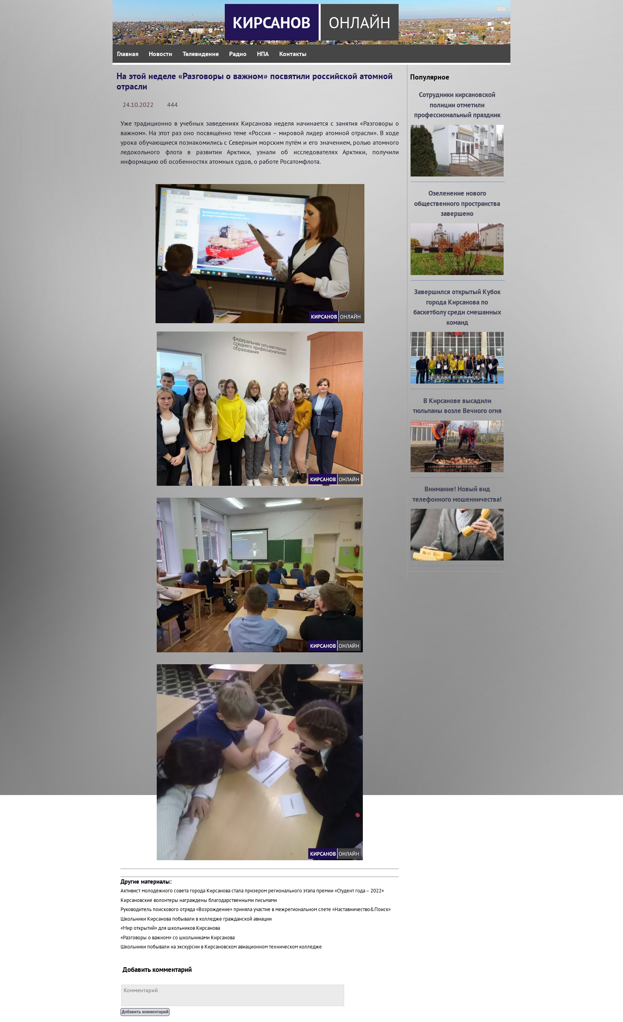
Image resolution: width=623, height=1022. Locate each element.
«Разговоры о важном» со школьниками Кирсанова (178, 937)
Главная (127, 54)
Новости (160, 54)
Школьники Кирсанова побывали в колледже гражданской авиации (196, 918)
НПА (263, 54)
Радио (238, 54)
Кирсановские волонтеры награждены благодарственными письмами (199, 900)
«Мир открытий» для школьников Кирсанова (170, 928)
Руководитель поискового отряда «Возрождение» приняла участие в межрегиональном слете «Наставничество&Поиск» (256, 909)
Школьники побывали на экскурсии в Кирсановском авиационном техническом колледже (221, 946)
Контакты (292, 54)
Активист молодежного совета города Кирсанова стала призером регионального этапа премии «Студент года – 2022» (252, 890)
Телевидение (201, 54)
